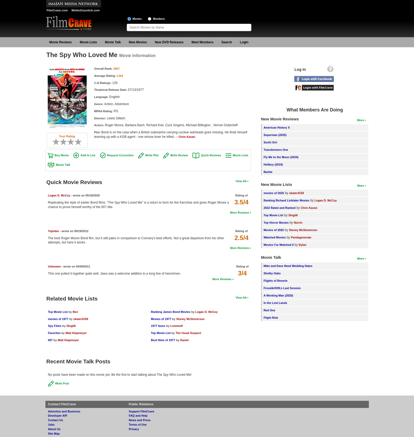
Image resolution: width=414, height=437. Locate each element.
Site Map (54, 433)
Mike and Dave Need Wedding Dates (288, 265)
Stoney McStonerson (190, 319)
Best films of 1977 (163, 340)
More (360, 120)
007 (50, 340)
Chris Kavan (186, 136)
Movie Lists (88, 42)
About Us (54, 429)
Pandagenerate (301, 237)
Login (244, 42)
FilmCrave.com (57, 10)
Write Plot (151, 155)
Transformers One (276, 149)
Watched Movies (275, 237)
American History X (277, 127)
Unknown (54, 266)
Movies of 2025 (274, 230)
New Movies (138, 42)
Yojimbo (53, 231)
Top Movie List (58, 311)
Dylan (302, 244)
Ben (75, 311)
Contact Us (55, 420)
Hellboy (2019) (273, 164)
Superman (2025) (275, 135)
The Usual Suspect (188, 333)
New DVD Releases (169, 42)
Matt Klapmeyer (76, 333)
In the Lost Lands (275, 302)
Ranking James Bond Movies (170, 311)
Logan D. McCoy (59, 195)
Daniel (184, 340)
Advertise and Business (64, 411)
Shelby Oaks (272, 273)
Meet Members (202, 42)
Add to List (88, 155)
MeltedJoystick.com (86, 10)
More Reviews (239, 212)
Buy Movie (62, 155)
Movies (137, 18)
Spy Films (55, 325)
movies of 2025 (274, 193)
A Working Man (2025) (278, 295)
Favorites (55, 333)
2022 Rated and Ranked (279, 207)
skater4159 (80, 319)
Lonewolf (176, 325)
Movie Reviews (60, 42)
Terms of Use (138, 424)
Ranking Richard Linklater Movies (286, 200)
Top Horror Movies (276, 222)
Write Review (179, 155)
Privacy (134, 429)
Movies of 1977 (161, 319)
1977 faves (158, 325)
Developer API (57, 415)
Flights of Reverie (276, 280)
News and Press (140, 420)
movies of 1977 (58, 319)
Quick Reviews (211, 155)
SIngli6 (71, 325)
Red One (269, 310)
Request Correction (120, 155)
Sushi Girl (270, 142)
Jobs (51, 424)
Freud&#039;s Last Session (282, 288)
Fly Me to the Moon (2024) (281, 157)
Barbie (268, 171)
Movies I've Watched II (279, 244)
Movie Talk (113, 42)
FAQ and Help (138, 415)
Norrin (298, 222)
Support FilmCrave (141, 411)
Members (159, 18)
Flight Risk (271, 317)
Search (227, 42)
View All (241, 181)
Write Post (62, 383)
